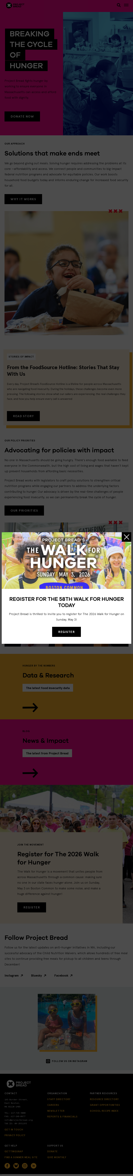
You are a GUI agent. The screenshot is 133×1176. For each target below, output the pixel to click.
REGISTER (66, 632)
